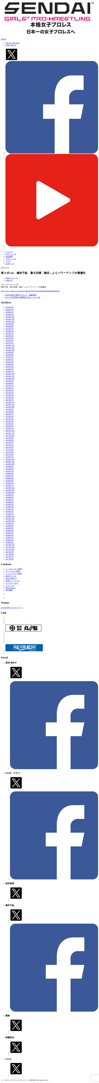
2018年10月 (9, 521)
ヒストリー (9, 586)
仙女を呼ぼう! (11, 578)
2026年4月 (9, 307)
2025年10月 (9, 322)
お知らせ (9, 280)
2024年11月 (9, 348)
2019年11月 (9, 490)
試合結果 (9, 257)
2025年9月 (9, 324)
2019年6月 (9, 502)
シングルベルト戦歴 (13, 569)
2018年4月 (9, 535)
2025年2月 (9, 341)
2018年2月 (9, 540)
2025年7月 (9, 329)
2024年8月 (9, 355)
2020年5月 (9, 476)
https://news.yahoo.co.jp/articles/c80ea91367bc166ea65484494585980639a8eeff (30, 291)
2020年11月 (9, 462)
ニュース (9, 252)
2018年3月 (9, 538)
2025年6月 (9, 331)
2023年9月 (9, 381)
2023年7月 (9, 386)
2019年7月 (9, 500)
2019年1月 (9, 514)
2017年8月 (9, 554)
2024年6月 (9, 360)
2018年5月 (9, 533)
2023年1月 (9, 400)
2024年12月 (9, 345)
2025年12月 (9, 317)
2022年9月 (9, 409)
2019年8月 (9, 497)
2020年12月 (9, 459)
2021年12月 (9, 431)
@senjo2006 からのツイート (12, 608)
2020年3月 (9, 481)
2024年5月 (9, 362)
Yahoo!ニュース (11, 278)
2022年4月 (9, 421)
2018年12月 (9, 516)
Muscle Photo (10, 588)
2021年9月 (9, 438)
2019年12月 (9, 488)
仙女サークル (10, 576)
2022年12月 (9, 402)
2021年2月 (9, 455)
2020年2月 (9, 483)
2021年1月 (9, 457)
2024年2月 (9, 369)
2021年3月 (9, 452)
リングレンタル (11, 583)
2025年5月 (9, 333)
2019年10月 (9, 493)
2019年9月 (9, 495)
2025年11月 (9, 319)
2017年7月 (9, 557)
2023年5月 (9, 390)
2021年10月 (9, 436)
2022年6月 (9, 417)
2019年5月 (9, 504)
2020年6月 (9, 474)
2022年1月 (9, 428)
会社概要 (9, 590)
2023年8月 (9, 383)
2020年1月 (9, 485)
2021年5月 (9, 447)
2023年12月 (9, 374)
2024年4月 (9, 364)
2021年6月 (9, 445)
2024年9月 (9, 352)
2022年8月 (9, 412)
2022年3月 (9, 424)
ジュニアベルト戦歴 (13, 574)
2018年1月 (9, 542)
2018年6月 (9, 531)
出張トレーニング (12, 581)
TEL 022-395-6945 (12, 43)
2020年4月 (9, 478)
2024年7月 (9, 357)
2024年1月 (9, 371)
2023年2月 (9, 398)
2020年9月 (9, 466)
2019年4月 (9, 507)
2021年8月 (9, 440)
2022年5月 (9, 419)
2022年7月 (9, 414)
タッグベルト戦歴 (12, 571)
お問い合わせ (10, 45)
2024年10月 (9, 350)
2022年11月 (9, 405)
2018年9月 (9, 523)
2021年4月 (9, 450)
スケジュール (10, 254)
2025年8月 (9, 326)
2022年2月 (9, 426)
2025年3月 (9, 338)
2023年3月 (9, 395)
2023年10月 (9, 379)
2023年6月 (9, 388)
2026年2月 (9, 312)
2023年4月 (9, 393)
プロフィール (10, 259)
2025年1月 (9, 343)
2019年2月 (9, 512)
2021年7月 (9, 443)
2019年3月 (9, 509)
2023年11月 (9, 376)
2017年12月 (9, 545)
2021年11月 (9, 433)
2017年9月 (9, 552)
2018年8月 (9, 526)
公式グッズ (9, 264)
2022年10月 (9, 407)
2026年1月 (9, 314)
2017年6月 (9, 559)
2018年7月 (9, 528)
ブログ (8, 261)
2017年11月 (9, 547)
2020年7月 (9, 471)
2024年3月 (9, 367)
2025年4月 (9, 336)
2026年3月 (9, 310)
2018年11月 (9, 519)
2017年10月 (9, 550)
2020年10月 (9, 464)
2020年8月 (9, 469)
